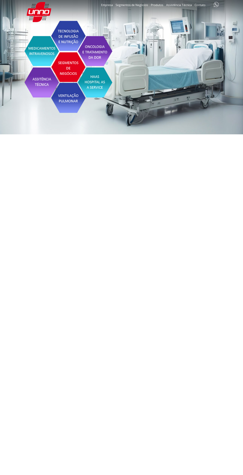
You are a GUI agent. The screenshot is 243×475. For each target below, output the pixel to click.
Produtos (157, 5)
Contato (200, 5)
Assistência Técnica (179, 5)
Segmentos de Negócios (132, 5)
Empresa (107, 5)
